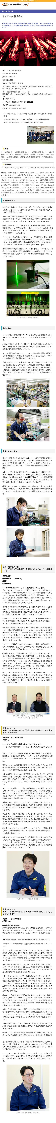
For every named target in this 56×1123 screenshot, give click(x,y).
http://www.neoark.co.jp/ (17, 108)
